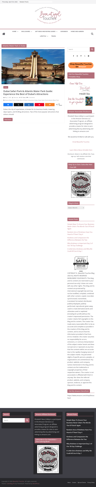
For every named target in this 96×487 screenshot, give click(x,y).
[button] (17, 31)
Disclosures (25, 31)
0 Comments (31, 97)
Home (14, 31)
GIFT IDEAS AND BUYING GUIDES (45, 31)
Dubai (36, 100)
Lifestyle (43, 36)
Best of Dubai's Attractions (27, 100)
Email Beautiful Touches (81, 142)
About (69, 482)
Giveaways (64, 31)
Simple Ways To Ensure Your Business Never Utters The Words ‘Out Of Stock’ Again (80, 226)
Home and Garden (77, 31)
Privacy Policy (90, 482)
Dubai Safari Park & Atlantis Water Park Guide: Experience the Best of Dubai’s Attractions (28, 93)
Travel (53, 36)
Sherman (16, 97)
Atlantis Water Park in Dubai (12, 100)
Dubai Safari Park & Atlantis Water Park (48, 100)
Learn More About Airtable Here (81, 150)
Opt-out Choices (82, 482)
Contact (74, 482)
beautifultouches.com (81, 263)
